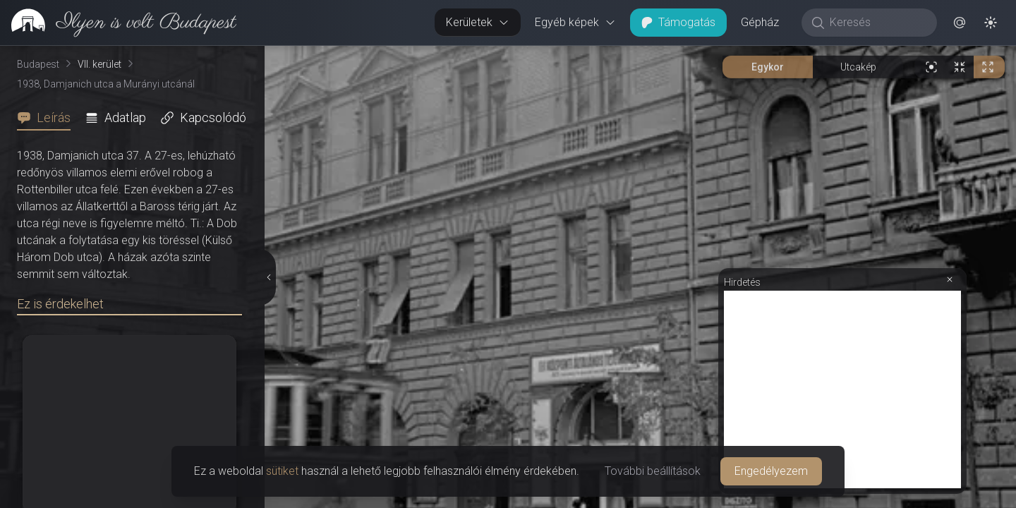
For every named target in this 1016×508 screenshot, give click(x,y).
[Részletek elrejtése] (268, 277)
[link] (118, 23)
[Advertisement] (842, 389)
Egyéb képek (575, 22)
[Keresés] (877, 22)
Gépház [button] (760, 22)
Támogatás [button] (678, 22)
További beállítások (653, 471)
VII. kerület (99, 64)
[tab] (48, 118)
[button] (959, 22)
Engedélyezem (771, 471)
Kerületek (477, 22)
